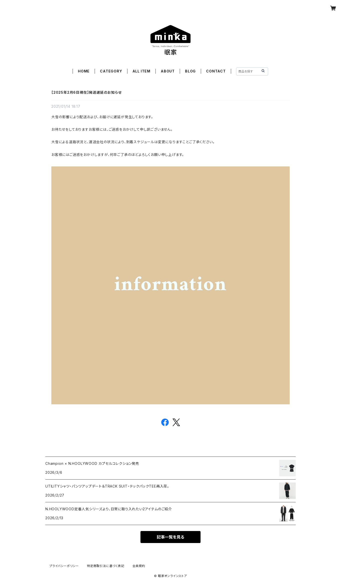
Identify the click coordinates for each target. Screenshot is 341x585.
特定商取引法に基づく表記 (105, 566)
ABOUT (168, 71)
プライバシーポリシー (64, 566)
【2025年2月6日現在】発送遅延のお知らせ (86, 92)
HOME (84, 71)
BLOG (190, 71)
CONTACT (216, 71)
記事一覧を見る (170, 537)
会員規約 (138, 566)
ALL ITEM (141, 71)
